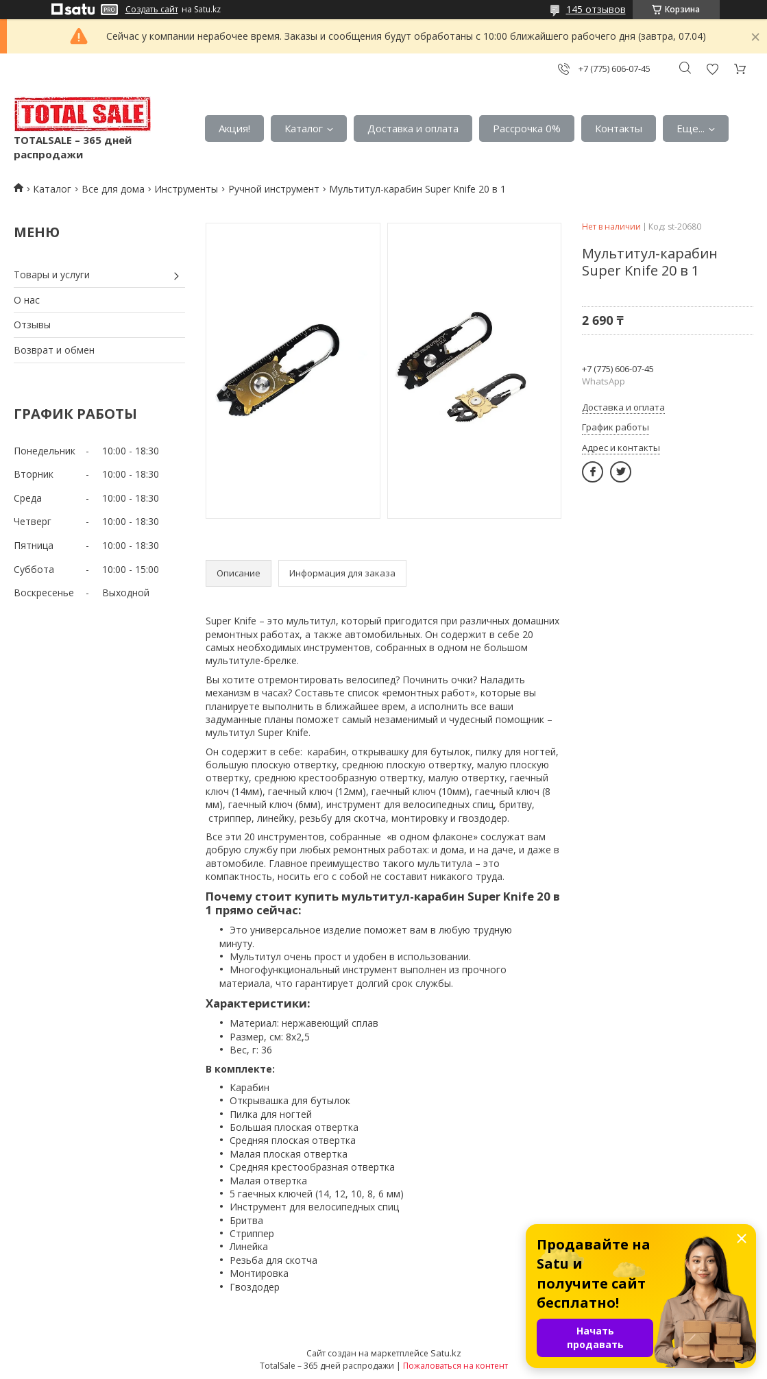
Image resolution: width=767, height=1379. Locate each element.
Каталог (303, 128)
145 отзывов (596, 9)
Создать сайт (151, 9)
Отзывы (32, 324)
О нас (27, 299)
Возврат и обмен (54, 349)
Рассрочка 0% (527, 128)
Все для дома (113, 188)
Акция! (234, 128)
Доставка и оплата (413, 128)
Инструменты (186, 188)
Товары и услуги (52, 274)
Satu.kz (445, 1353)
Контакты (618, 128)
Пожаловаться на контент (455, 1365)
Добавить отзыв (712, 69)
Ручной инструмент (273, 188)
